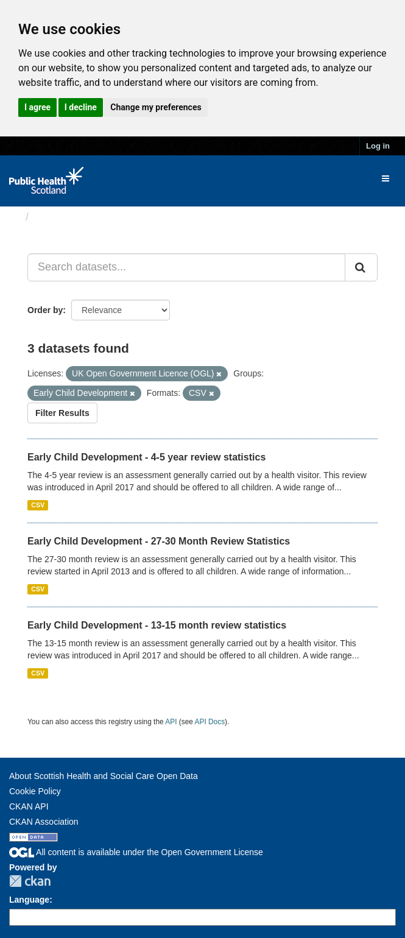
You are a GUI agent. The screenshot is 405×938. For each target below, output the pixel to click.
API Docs (210, 722)
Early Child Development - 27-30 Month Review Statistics (158, 541)
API (171, 722)
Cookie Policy (35, 791)
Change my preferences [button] (155, 107)
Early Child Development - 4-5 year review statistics (146, 457)
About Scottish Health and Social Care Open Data (103, 776)
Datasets (57, 217)
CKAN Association (44, 822)
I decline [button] (81, 107)
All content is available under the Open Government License (136, 852)
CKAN (30, 881)
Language (29, 899)
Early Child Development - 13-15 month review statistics (156, 625)
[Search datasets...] (186, 267)
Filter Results (62, 413)
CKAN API (29, 806)
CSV (37, 505)
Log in (378, 145)
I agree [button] (37, 107)
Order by (45, 310)
